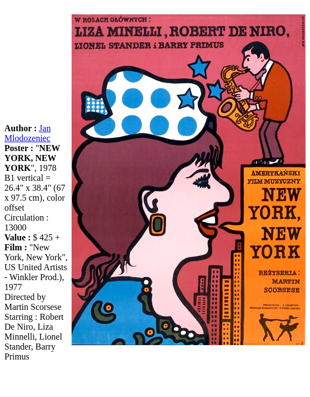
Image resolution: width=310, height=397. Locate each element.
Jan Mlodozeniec (27, 133)
